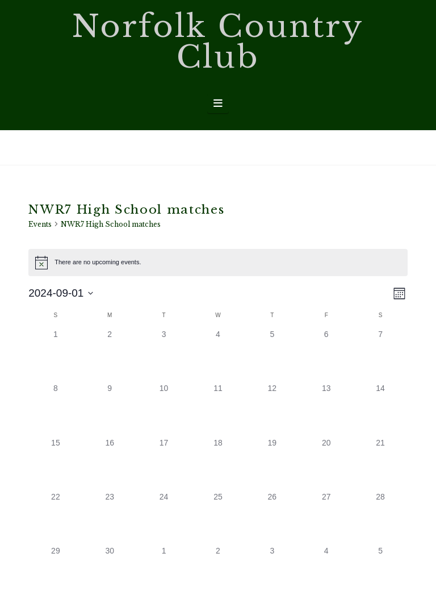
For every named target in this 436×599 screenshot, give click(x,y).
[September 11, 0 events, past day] (218, 409)
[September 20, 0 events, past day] (326, 464)
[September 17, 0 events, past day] (164, 464)
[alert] (218, 262)
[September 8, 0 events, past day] (55, 409)
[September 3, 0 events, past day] (164, 355)
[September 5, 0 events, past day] (272, 355)
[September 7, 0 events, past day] (380, 355)
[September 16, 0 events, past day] (110, 464)
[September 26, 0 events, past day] (272, 518)
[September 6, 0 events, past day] (326, 355)
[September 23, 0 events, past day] (110, 518)
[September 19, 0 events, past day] (272, 464)
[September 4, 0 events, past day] (218, 355)
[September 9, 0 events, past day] (110, 409)
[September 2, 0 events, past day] (110, 355)
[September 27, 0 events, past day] (326, 518)
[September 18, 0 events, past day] (218, 464)
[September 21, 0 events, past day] (380, 464)
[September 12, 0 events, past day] (272, 409)
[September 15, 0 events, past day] (55, 464)
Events (40, 224)
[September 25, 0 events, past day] (218, 518)
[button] (218, 103)
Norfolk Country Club (218, 42)
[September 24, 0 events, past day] (164, 518)
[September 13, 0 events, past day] (326, 409)
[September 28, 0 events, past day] (380, 518)
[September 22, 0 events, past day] (55, 518)
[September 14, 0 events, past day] (380, 409)
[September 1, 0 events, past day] (55, 355)
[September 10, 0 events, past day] (164, 409)
